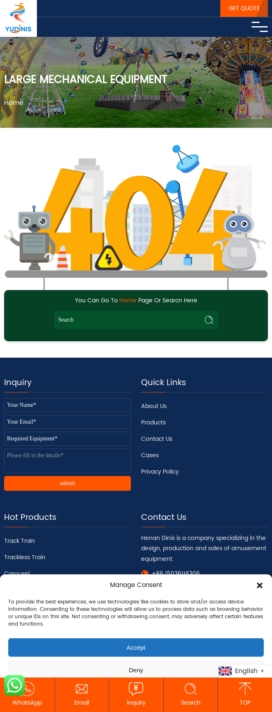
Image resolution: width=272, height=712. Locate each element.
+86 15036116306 (176, 573)
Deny (136, 670)
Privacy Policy (160, 471)
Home (13, 103)
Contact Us (156, 439)
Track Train (19, 541)
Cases (150, 455)
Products (153, 422)
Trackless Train (25, 557)
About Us (154, 406)
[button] (260, 585)
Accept (136, 647)
